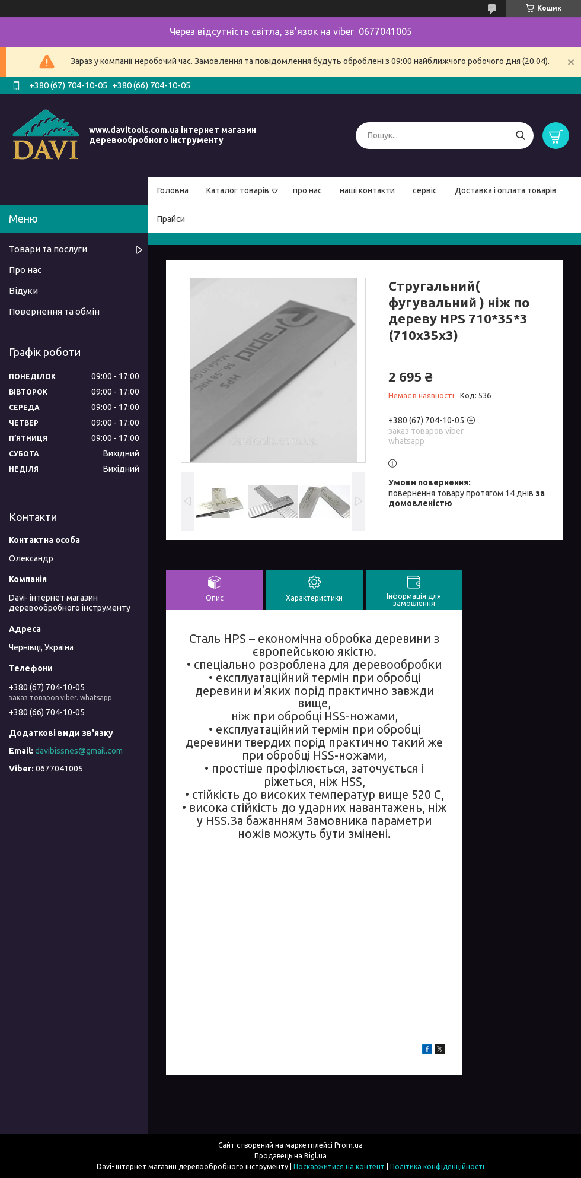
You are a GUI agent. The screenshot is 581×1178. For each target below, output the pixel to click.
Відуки (23, 290)
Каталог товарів (237, 190)
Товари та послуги (48, 249)
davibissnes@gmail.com (79, 750)
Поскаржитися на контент (339, 1166)
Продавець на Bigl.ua (290, 1156)
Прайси (171, 219)
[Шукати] (520, 135)
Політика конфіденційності (437, 1166)
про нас (307, 190)
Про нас (25, 270)
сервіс (425, 190)
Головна (173, 190)
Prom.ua (348, 1145)
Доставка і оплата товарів (506, 190)
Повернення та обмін (54, 311)
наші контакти (367, 190)
